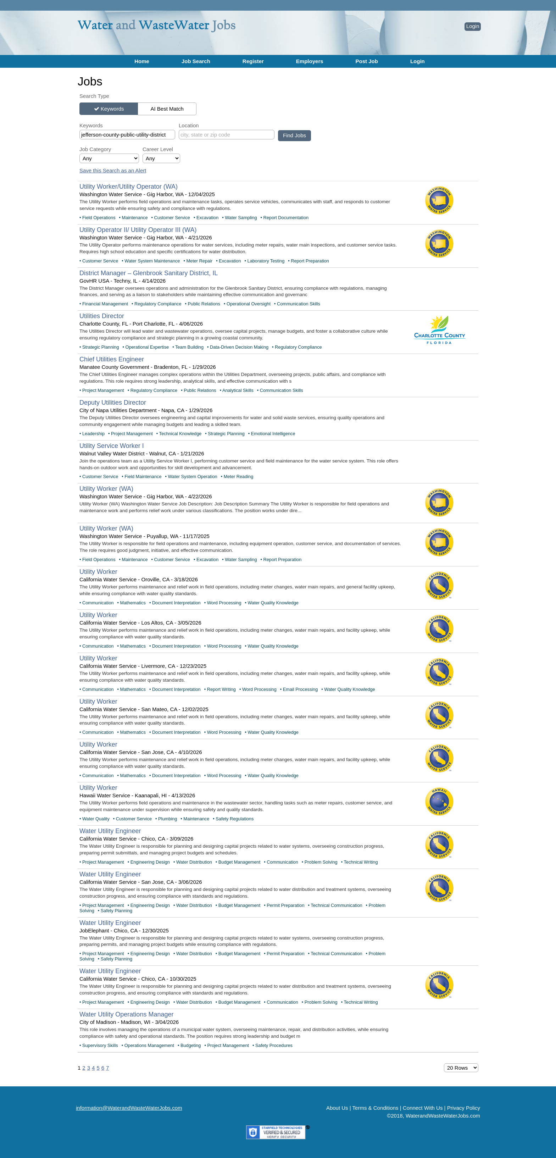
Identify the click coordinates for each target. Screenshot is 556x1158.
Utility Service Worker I (111, 445)
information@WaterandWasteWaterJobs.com (129, 1108)
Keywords (112, 109)
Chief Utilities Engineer (111, 359)
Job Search (196, 61)
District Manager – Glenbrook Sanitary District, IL (148, 273)
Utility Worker (98, 571)
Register (253, 61)
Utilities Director (101, 316)
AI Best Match (166, 109)
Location (189, 125)
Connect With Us (423, 1108)
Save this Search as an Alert (112, 170)
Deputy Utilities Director (112, 402)
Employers (309, 61)
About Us (337, 1108)
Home (141, 61)
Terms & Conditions (375, 1108)
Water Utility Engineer (110, 831)
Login (472, 26)
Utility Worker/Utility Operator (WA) (128, 186)
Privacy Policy (463, 1108)
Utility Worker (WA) (106, 488)
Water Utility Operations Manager (126, 1014)
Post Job (367, 61)
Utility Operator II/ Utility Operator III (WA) (137, 229)
